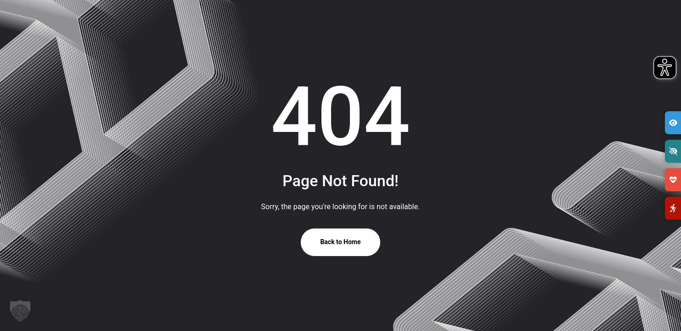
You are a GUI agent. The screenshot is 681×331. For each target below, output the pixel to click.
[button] (20, 311)
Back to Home (340, 241)
